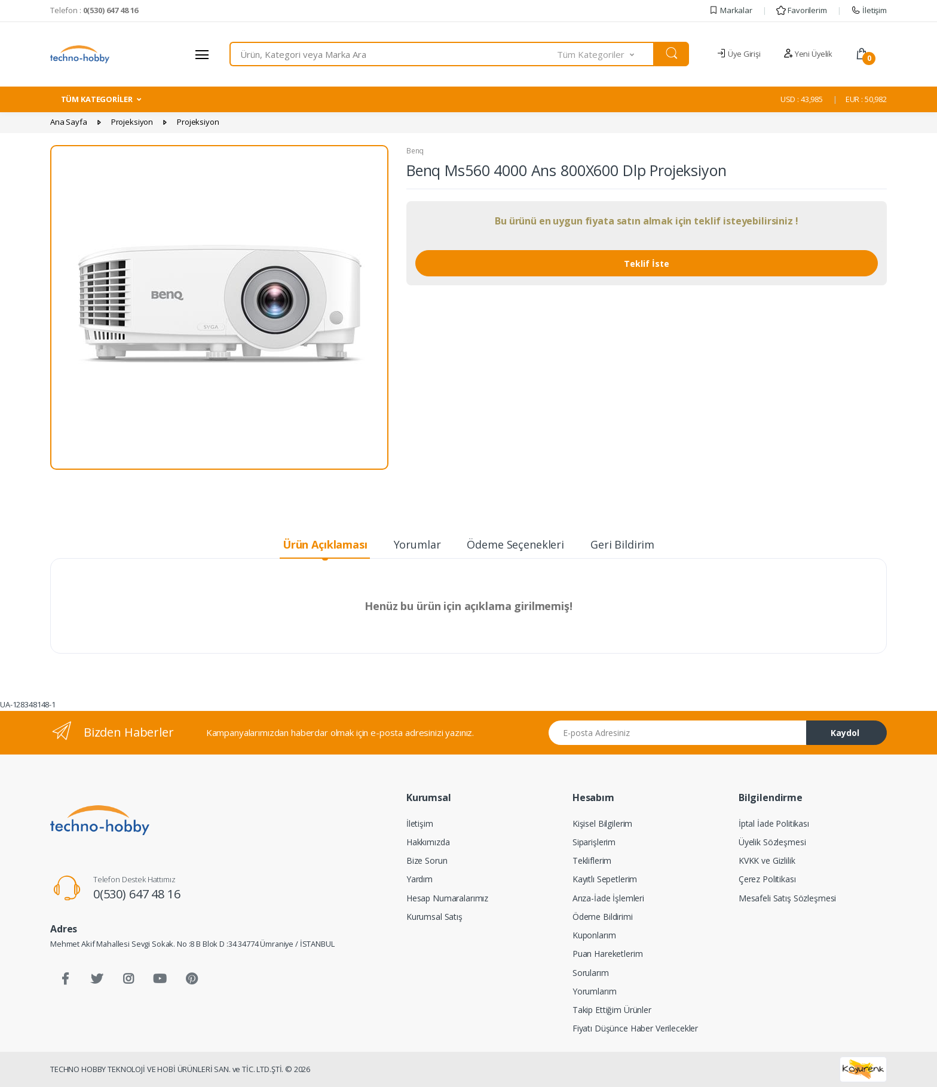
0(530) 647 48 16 (136, 894)
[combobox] (393, 54)
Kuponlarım (594, 935)
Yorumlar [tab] (417, 544)
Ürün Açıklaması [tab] (325, 544)
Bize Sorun (427, 860)
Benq (415, 151)
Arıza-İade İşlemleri (608, 898)
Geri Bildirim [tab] (622, 544)
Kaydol (845, 732)
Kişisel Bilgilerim (602, 823)
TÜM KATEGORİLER (97, 99)
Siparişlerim (594, 842)
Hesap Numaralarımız (447, 898)
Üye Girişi (738, 53)
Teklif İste (646, 263)
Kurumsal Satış (434, 916)
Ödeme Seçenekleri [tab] (515, 544)
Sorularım (590, 972)
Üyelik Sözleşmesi (772, 842)
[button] (606, 54)
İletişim (869, 10)
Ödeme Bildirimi (602, 916)
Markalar (730, 10)
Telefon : (94, 10)
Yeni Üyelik (807, 53)
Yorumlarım (594, 991)
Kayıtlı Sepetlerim (604, 879)
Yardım (419, 879)
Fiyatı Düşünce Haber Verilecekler (635, 1028)
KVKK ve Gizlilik (767, 860)
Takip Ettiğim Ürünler (611, 1009)
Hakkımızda (428, 842)
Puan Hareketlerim (607, 953)
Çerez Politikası (767, 879)
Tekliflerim (591, 860)
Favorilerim (801, 10)
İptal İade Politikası (774, 823)
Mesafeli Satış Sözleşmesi (787, 898)
